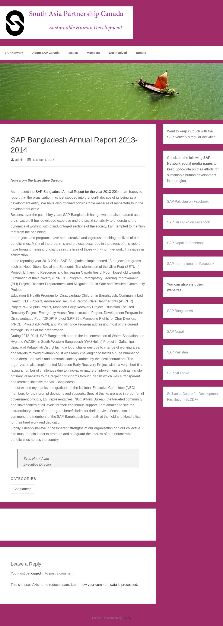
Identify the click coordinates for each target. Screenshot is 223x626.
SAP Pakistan (177, 352)
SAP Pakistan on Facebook (188, 201)
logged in (37, 573)
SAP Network (13, 52)
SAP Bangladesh (180, 311)
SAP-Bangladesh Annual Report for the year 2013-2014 (78, 192)
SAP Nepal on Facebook (185, 243)
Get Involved (118, 52)
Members (93, 52)
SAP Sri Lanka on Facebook (188, 222)
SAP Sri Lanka (178, 373)
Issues (73, 52)
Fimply (126, 618)
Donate (141, 52)
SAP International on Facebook (190, 263)
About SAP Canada (45, 52)
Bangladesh (22, 489)
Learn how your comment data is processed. (104, 584)
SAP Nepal (175, 331)
